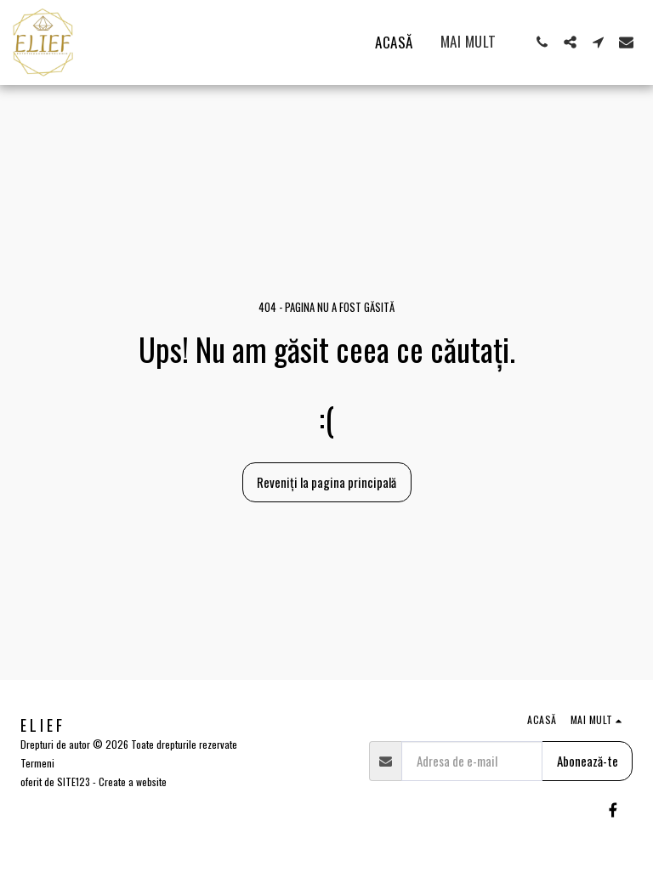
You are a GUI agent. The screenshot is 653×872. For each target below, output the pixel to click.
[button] (542, 42)
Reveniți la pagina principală (326, 482)
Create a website (133, 781)
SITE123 (73, 781)
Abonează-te (587, 760)
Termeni (37, 763)
